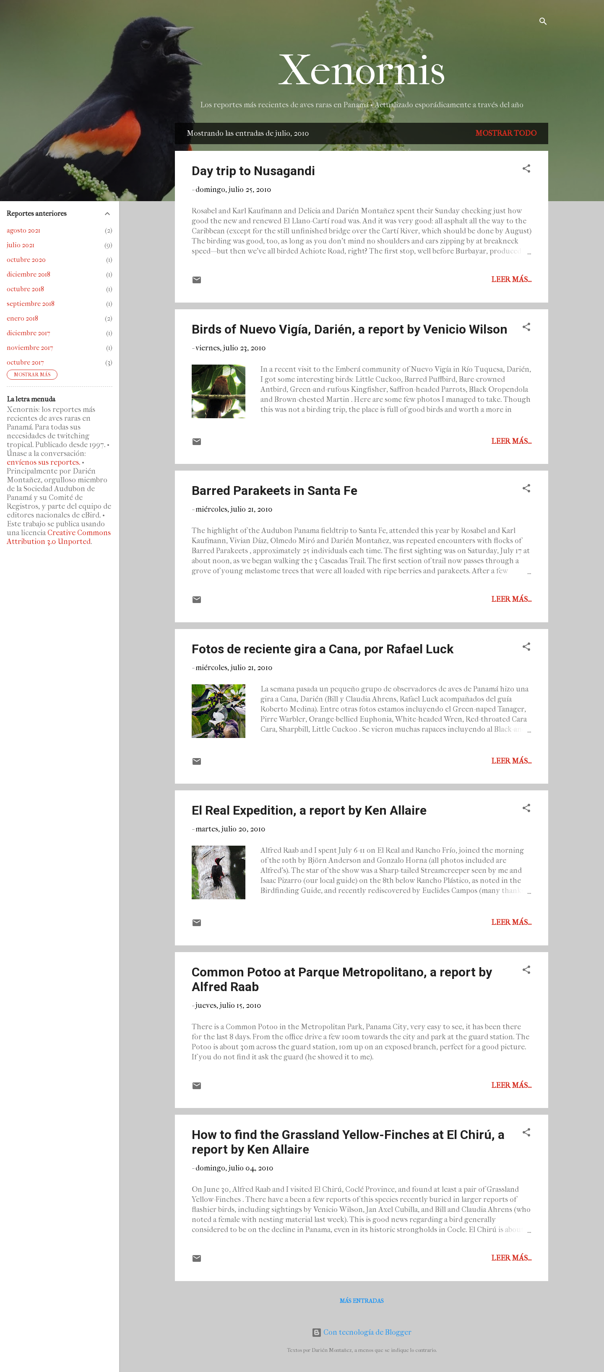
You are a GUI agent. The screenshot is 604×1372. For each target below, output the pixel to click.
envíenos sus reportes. (43, 462)
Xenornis (361, 70)
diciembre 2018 (28, 274)
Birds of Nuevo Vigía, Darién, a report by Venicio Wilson (350, 329)
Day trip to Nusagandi (253, 170)
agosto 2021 (23, 230)
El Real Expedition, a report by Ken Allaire (309, 810)
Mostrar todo (505, 133)
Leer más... (511, 279)
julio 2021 (20, 245)
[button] (526, 169)
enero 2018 (22, 318)
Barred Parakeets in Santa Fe (274, 490)
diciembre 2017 (28, 333)
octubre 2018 (25, 289)
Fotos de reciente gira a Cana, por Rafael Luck (322, 649)
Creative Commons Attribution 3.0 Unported (59, 537)
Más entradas (362, 1301)
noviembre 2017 (30, 348)
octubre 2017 (25, 362)
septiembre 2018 (31, 304)
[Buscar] (543, 23)
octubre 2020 (26, 260)
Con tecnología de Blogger (361, 1332)
